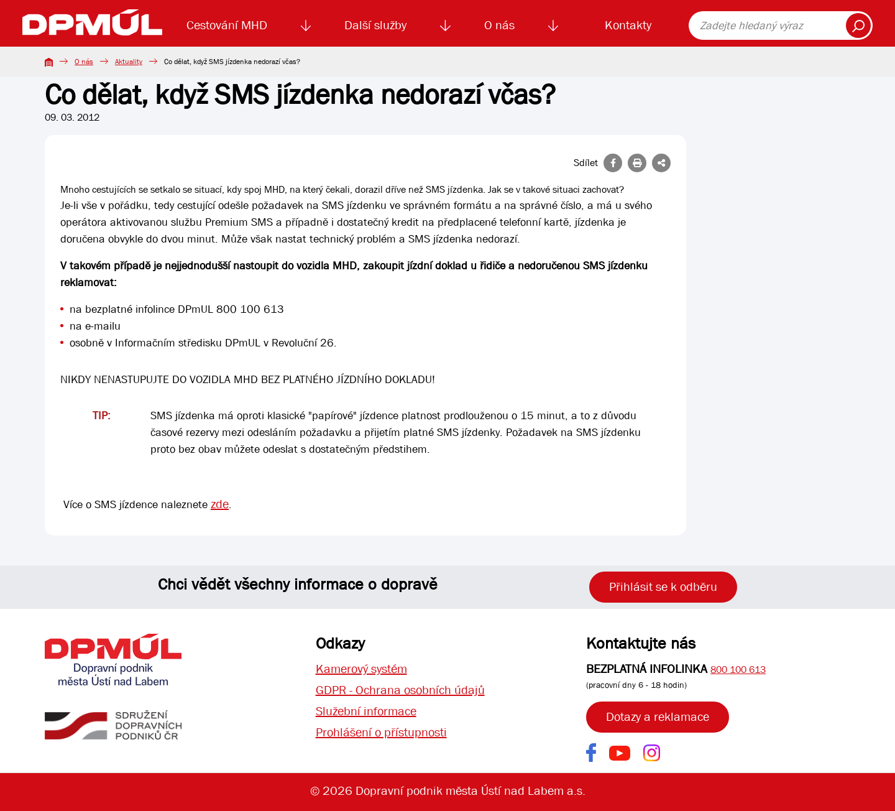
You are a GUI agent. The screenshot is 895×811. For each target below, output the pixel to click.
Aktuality (128, 62)
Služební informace (366, 711)
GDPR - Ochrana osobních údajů (400, 690)
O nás (499, 25)
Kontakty (628, 25)
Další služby (375, 25)
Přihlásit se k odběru (663, 587)
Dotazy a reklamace (657, 717)
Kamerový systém (361, 669)
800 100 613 (738, 669)
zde (220, 504)
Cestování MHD (226, 25)
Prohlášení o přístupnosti (381, 732)
